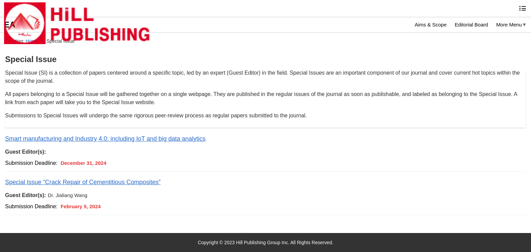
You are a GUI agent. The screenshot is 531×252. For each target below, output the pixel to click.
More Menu (509, 24)
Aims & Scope (431, 24)
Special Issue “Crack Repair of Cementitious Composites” (83, 182)
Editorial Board (471, 24)
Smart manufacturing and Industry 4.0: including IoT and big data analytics (105, 138)
